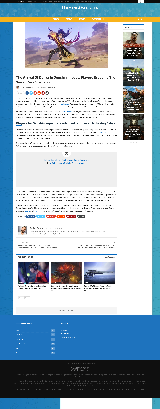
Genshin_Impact (79, 163)
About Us (64, 330)
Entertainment (98, 19)
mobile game (64, 104)
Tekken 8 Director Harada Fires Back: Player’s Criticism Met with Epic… (133, 51)
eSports (83, 19)
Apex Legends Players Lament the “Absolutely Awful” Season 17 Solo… (133, 105)
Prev (21, 297)
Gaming (69, 19)
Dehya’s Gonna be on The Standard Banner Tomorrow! (66, 160)
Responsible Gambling (68, 337)
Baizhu (27, 211)
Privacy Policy (65, 333)
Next (27, 297)
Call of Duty (19, 339)
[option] (133, 86)
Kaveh (35, 211)
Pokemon (19, 335)
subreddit (102, 132)
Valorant (18, 348)
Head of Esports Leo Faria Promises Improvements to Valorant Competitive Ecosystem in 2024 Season (63, 1)
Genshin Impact (28, 72)
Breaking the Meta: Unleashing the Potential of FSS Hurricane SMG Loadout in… (133, 77)
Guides (55, 19)
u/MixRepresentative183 (60, 163)
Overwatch (19, 353)
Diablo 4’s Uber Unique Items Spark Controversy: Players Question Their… (133, 132)
